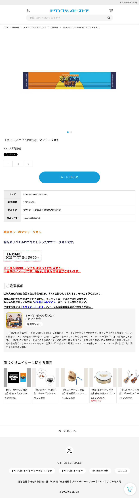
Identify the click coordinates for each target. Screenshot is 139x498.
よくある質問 (114, 481)
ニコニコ (122, 470)
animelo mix (100, 470)
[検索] (108, 17)
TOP (6, 27)
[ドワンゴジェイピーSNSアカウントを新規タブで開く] (69, 450)
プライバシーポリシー (83, 481)
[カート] (111, 10)
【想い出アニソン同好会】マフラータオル (81, 27)
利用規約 (65, 481)
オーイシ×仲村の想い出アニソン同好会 (41, 27)
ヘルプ (101, 481)
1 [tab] (68, 132)
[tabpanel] (69, 80)
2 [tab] (71, 132)
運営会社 (22, 481)
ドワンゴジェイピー (72, 470)
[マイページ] (28, 10)
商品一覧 (16, 27)
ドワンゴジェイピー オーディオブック (32, 470)
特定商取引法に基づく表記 (44, 481)
